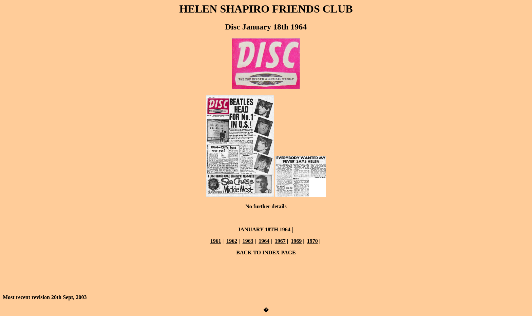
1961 (215, 241)
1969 (296, 241)
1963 (248, 241)
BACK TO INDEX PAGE (266, 252)
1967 (280, 241)
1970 (312, 241)
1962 (231, 241)
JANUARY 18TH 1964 (264, 229)
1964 (264, 241)
